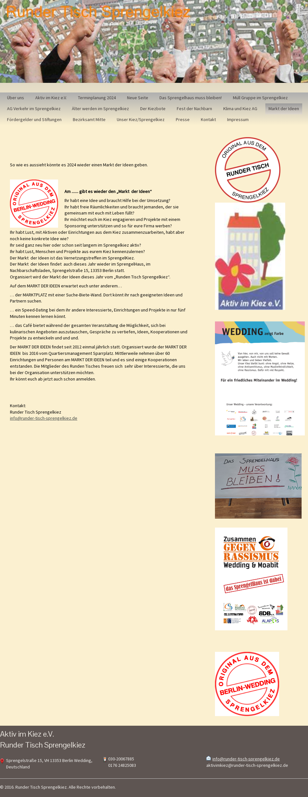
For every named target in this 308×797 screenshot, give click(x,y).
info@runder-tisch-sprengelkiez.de (43, 418)
